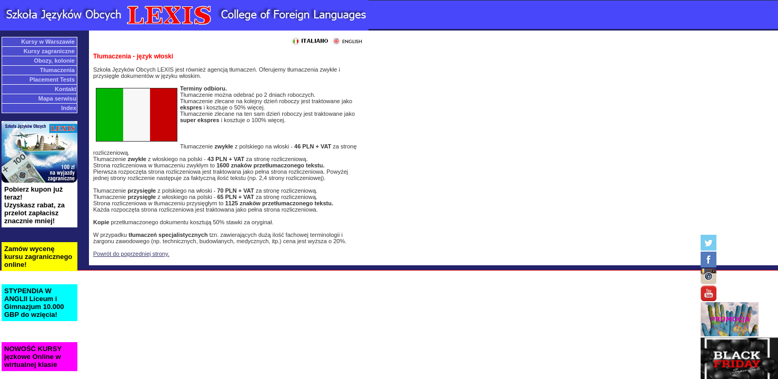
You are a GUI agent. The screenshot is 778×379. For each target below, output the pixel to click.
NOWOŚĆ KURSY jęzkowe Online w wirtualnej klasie (33, 356)
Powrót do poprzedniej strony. (131, 254)
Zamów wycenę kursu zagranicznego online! (38, 256)
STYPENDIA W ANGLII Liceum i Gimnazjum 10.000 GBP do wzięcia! (34, 302)
